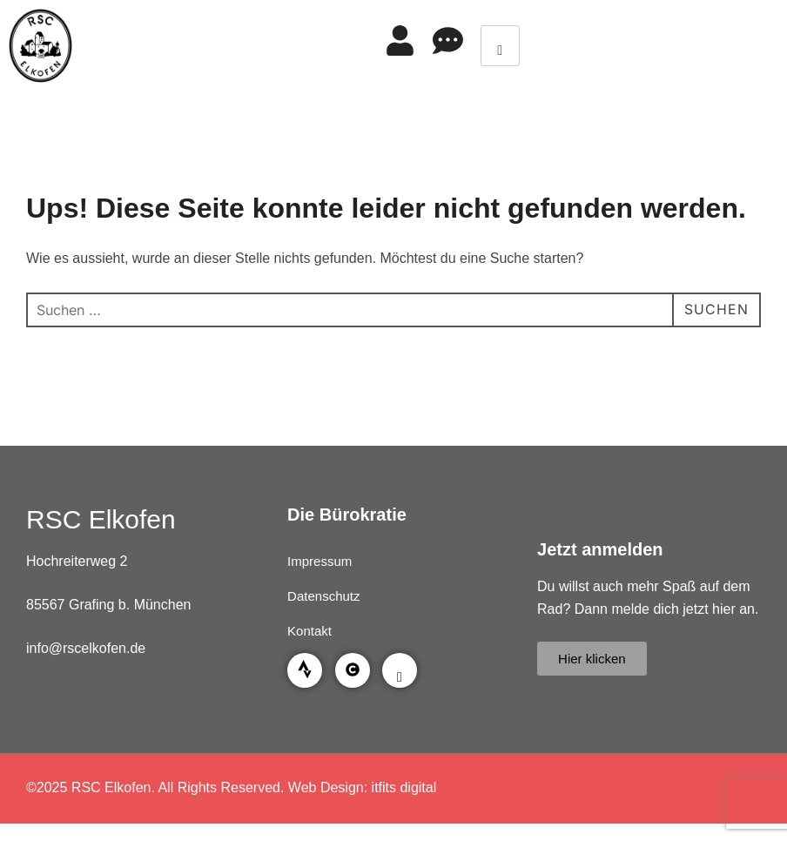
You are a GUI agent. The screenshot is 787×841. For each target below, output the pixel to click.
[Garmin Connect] (352, 670)
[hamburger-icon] (500, 45)
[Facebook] (399, 670)
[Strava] (304, 670)
